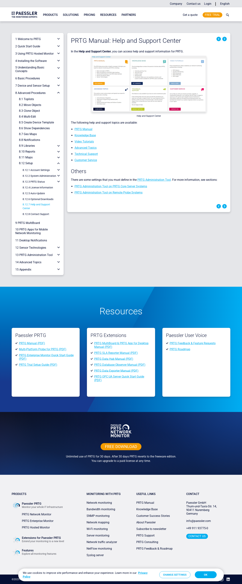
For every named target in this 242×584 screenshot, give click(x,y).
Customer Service (86, 160)
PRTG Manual (83, 129)
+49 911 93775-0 (197, 528)
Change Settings (175, 574)
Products (50, 15)
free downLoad (121, 446)
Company (176, 3)
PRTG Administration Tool (154, 179)
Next (224, 39)
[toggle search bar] (226, 15)
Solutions (71, 15)
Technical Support (86, 154)
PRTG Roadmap (180, 349)
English (225, 3)
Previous (218, 39)
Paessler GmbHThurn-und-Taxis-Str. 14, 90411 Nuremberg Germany (201, 508)
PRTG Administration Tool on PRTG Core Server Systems (111, 186)
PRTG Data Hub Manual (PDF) (113, 358)
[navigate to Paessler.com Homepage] (24, 14)
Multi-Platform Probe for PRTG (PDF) (42, 349)
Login (207, 3)
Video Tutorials (84, 141)
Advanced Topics (86, 147)
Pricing (89, 15)
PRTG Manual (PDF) (32, 343)
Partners (129, 15)
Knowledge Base (85, 135)
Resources (108, 15)
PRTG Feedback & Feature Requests (193, 343)
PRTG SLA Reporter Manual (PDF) (116, 353)
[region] (121, 575)
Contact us (193, 3)
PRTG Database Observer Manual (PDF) (119, 364)
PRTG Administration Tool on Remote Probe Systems (109, 192)
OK (205, 574)
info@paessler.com (198, 521)
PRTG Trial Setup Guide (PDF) (38, 364)
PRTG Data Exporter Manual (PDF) (116, 370)
